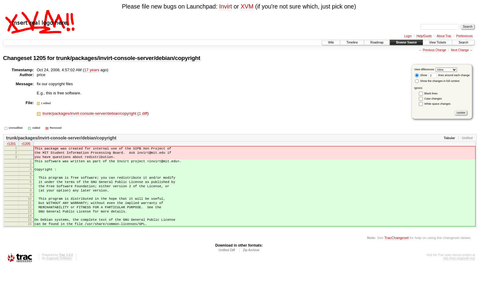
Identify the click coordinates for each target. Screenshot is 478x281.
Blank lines (431, 93)
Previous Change (434, 50)
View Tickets (437, 42)
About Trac (444, 36)
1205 (39, 58)
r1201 (11, 144)
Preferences (464, 36)
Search (463, 42)
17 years (91, 70)
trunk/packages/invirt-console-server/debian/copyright (128, 58)
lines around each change (449, 75)
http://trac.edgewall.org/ (459, 273)
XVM (247, 6)
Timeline (352, 42)
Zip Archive (251, 264)
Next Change (460, 50)
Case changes (433, 98)
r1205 (26, 144)
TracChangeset (396, 252)
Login (408, 36)
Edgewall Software (59, 273)
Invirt (225, 6)
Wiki (331, 42)
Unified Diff (227, 264)
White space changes (437, 103)
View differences (424, 69)
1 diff (143, 113)
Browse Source (406, 42)
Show (421, 75)
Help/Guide (424, 36)
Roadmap (376, 42)
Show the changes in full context (437, 81)
